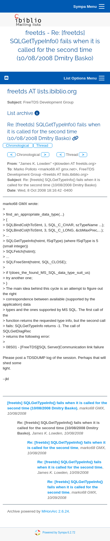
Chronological (18, 145)
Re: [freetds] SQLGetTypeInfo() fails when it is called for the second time (75, 487)
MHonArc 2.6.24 (55, 511)
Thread (42, 145)
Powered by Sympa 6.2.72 (59, 532)
